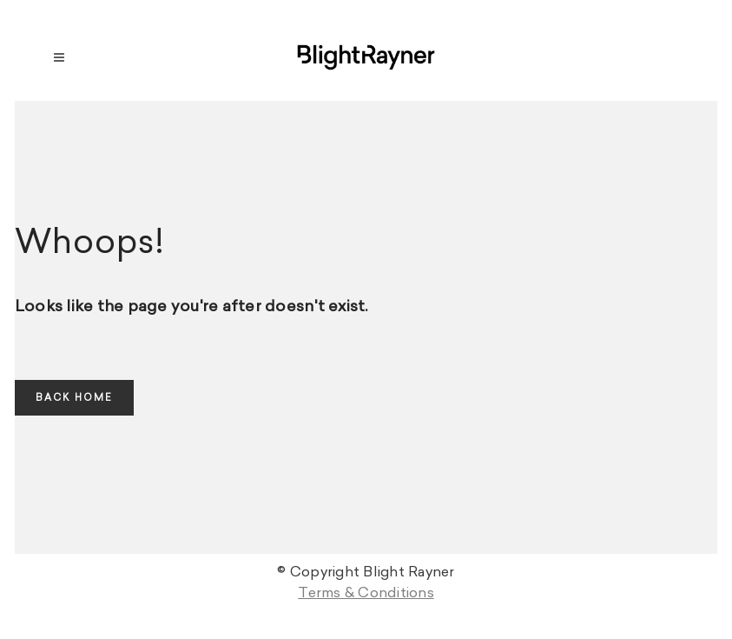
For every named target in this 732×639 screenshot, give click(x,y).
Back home (74, 397)
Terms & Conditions (366, 592)
